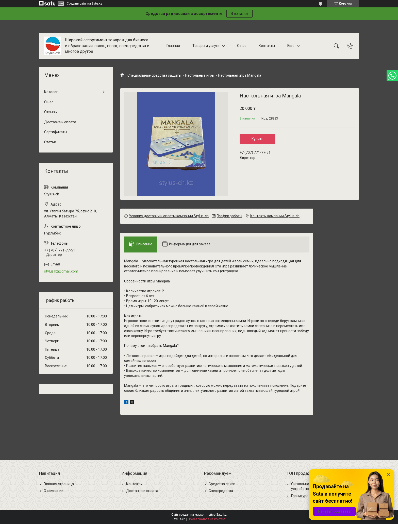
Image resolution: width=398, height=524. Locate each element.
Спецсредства (221, 491)
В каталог (239, 13)
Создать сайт (76, 3)
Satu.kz (221, 514)
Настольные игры (199, 75)
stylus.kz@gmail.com (61, 271)
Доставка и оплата (60, 122)
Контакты (267, 46)
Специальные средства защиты (154, 75)
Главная (173, 46)
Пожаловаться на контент (206, 519)
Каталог (51, 92)
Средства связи (222, 484)
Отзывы (50, 112)
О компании (53, 491)
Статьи (50, 142)
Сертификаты (55, 132)
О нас (241, 46)
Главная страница (59, 484)
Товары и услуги (206, 46)
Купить (257, 139)
